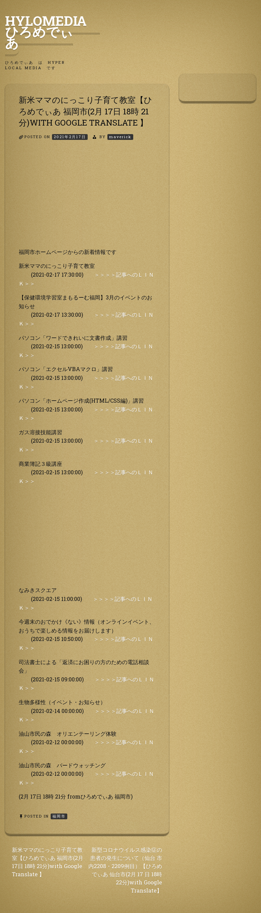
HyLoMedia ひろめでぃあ (52, 31)
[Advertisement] (87, 200)
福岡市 (59, 816)
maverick (120, 136)
